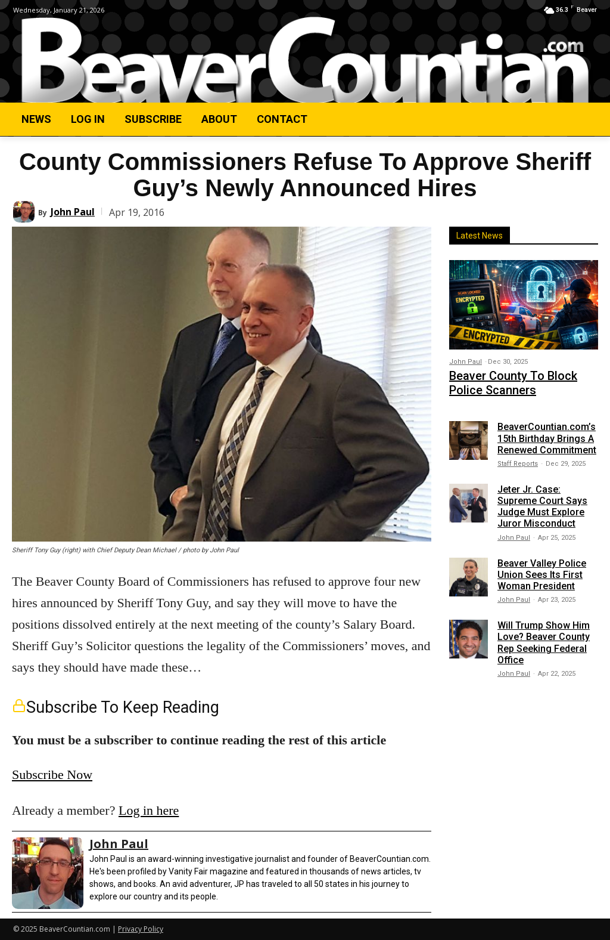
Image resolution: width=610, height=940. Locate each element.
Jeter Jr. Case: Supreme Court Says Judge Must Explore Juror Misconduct (542, 501)
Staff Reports (517, 458)
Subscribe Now (52, 774)
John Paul (73, 212)
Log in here (149, 810)
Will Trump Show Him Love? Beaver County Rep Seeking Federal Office (543, 637)
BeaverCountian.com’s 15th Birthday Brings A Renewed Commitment (546, 433)
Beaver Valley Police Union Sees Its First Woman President (541, 569)
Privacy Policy (140, 929)
